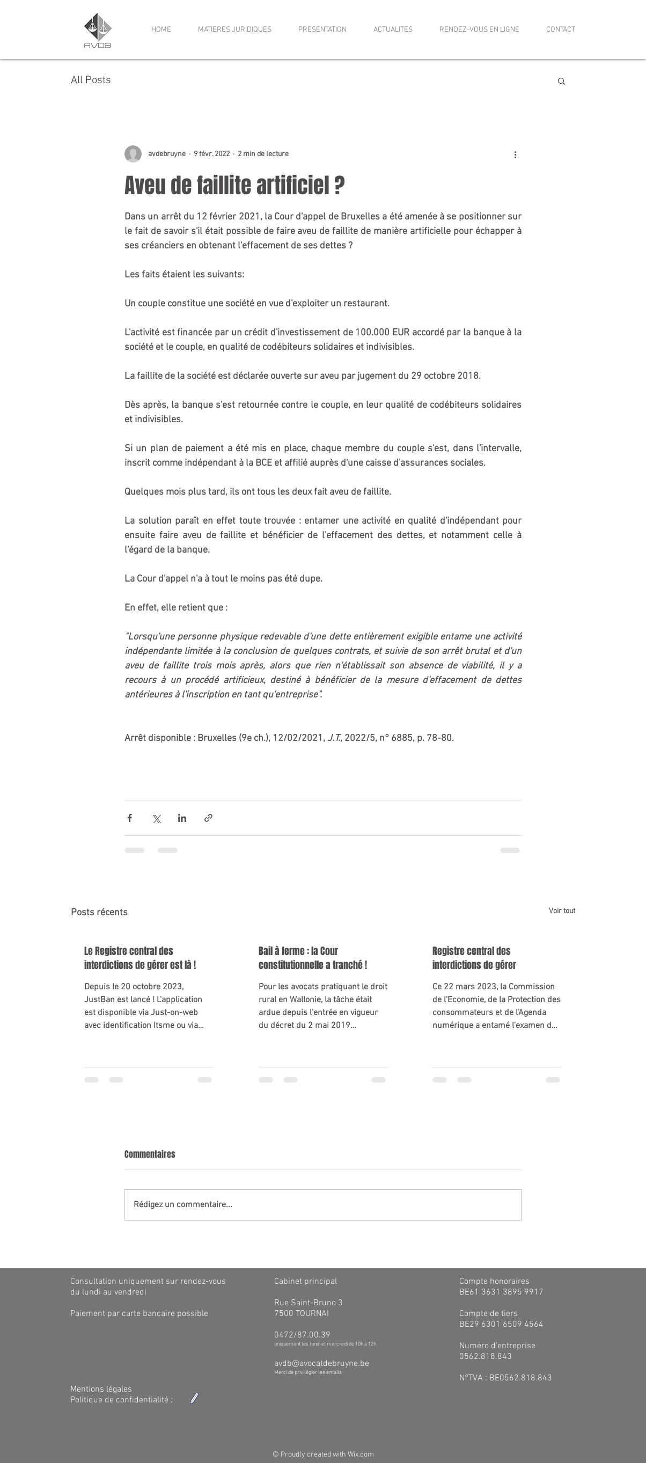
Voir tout (562, 911)
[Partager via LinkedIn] (182, 818)
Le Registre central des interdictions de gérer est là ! (140, 958)
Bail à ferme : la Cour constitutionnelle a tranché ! (313, 958)
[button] (561, 80)
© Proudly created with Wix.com (323, 1454)
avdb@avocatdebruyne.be (321, 1363)
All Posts (91, 80)
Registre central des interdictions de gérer (474, 958)
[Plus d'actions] (515, 154)
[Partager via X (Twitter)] (156, 818)
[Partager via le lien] (208, 818)
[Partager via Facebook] (129, 818)
